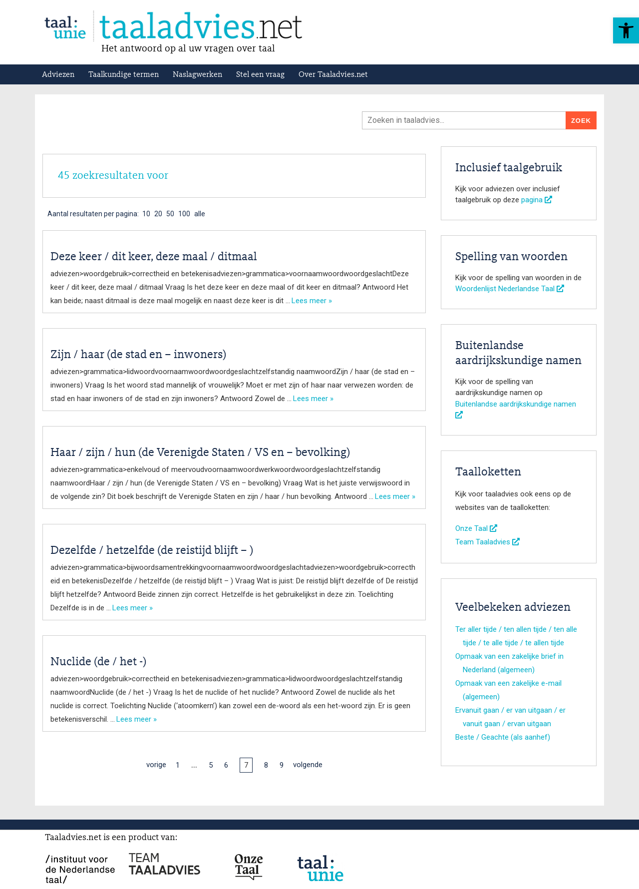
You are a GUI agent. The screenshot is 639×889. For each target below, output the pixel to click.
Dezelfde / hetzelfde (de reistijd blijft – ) (151, 551)
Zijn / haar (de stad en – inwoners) (138, 355)
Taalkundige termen (123, 75)
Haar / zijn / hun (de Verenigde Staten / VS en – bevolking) (200, 453)
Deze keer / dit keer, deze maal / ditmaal (153, 257)
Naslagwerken (197, 75)
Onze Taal (476, 528)
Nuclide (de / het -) (98, 662)
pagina (536, 199)
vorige (156, 764)
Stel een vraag (260, 75)
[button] (626, 30)
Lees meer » (312, 300)
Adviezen (58, 75)
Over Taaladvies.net (333, 75)
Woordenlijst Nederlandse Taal (509, 288)
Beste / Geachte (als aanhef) (502, 737)
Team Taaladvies (487, 541)
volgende (307, 764)
